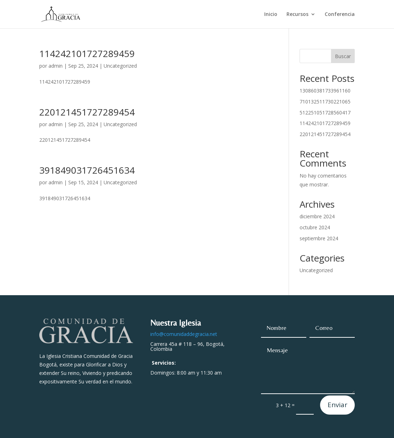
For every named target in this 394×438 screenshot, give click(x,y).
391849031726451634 (87, 170)
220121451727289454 (87, 112)
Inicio (270, 14)
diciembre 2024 (317, 216)
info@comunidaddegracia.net (183, 334)
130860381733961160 (325, 90)
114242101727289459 (87, 53)
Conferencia (340, 14)
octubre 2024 (315, 227)
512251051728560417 (325, 112)
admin (55, 65)
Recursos (297, 14)
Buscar (343, 56)
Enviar (337, 404)
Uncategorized (120, 65)
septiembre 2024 (319, 238)
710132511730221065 (325, 101)
